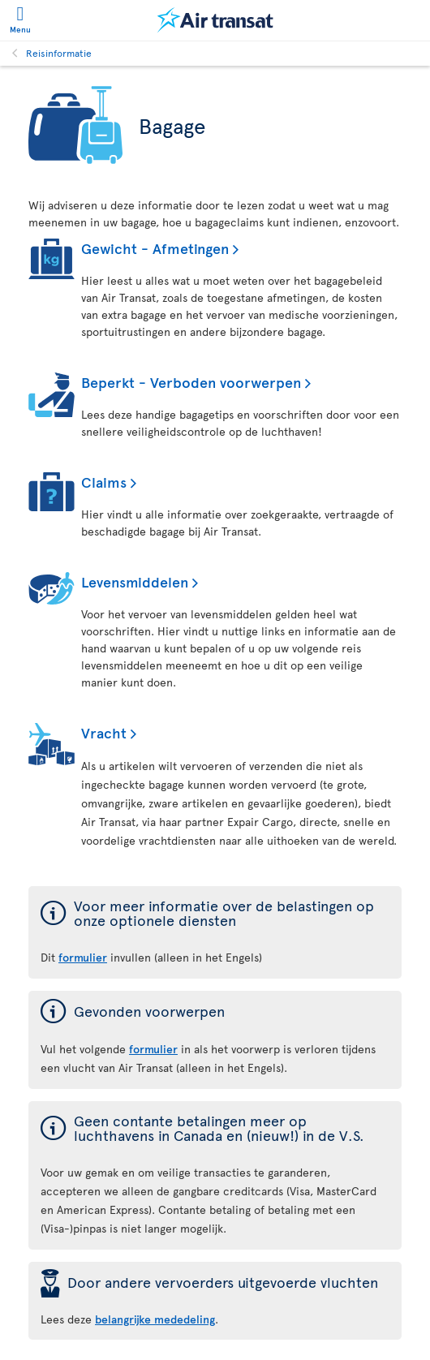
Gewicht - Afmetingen (155, 248)
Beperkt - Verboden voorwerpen (191, 382)
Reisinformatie (59, 52)
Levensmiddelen (134, 581)
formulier (153, 1049)
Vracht (104, 732)
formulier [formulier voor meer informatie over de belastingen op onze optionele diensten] (82, 957)
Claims (104, 481)
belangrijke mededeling (155, 1319)
